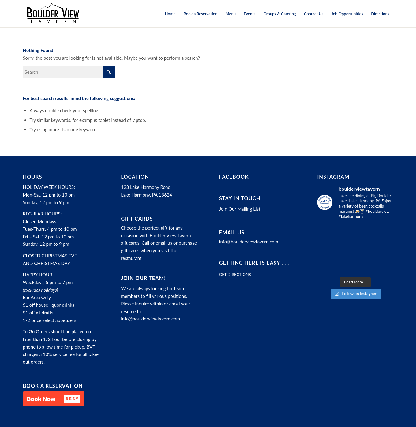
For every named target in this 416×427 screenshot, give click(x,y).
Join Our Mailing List (239, 209)
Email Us (232, 233)
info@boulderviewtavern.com (150, 318)
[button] (53, 398)
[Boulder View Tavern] (52, 13)
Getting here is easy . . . (254, 263)
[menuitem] (170, 13)
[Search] (69, 72)
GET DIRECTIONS (235, 274)
